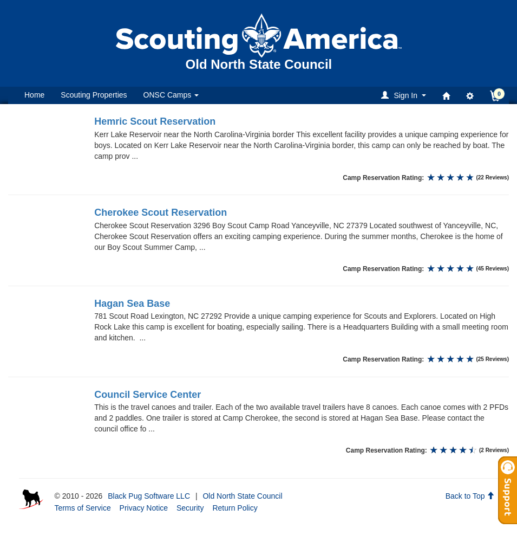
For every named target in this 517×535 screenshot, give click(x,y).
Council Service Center (147, 394)
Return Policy (234, 508)
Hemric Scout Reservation (154, 121)
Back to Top (470, 496)
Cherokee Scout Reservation (160, 212)
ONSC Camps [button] (171, 95)
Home (34, 95)
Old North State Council (242, 496)
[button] (405, 95)
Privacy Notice (144, 508)
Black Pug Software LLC (149, 496)
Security (190, 508)
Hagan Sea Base (132, 303)
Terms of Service (82, 508)
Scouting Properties (94, 95)
